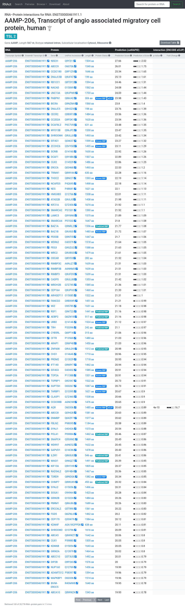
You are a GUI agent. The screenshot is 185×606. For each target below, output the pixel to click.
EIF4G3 (55, 370)
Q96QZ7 (69, 460)
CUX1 (54, 540)
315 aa (88, 332)
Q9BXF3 (69, 114)
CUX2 (54, 162)
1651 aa (89, 306)
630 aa (88, 172)
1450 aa (89, 343)
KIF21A (55, 204)
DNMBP (55, 418)
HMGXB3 (56, 194)
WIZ (53, 306)
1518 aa (89, 242)
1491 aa (89, 460)
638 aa (88, 524)
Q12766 (69, 194)
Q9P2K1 (69, 119)
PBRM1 (55, 503)
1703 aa (89, 93)
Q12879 (69, 551)
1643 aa (89, 546)
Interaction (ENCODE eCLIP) (168, 50)
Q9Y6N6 (69, 215)
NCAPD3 (55, 183)
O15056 (69, 487)
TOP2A (55, 375)
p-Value (156, 55)
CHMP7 (55, 482)
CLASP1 (55, 396)
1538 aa (89, 194)
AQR (53, 407)
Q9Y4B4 (69, 471)
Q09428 (69, 412)
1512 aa (89, 348)
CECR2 (54, 114)
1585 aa (89, 284)
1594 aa (89, 82)
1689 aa (89, 503)
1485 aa (89, 407)
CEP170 (55, 519)
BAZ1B (54, 231)
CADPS (55, 279)
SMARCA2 (56, 210)
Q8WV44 (69, 172)
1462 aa (89, 364)
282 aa (88, 258)
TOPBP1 (55, 380)
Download (54, 4)
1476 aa (89, 402)
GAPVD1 (55, 450)
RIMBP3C (56, 263)
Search (19, 4)
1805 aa (89, 466)
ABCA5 (55, 535)
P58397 (69, 572)
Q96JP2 (69, 130)
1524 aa (89, 322)
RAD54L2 (56, 471)
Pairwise (29, 4)
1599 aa (89, 140)
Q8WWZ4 (70, 592)
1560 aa (89, 103)
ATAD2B (55, 199)
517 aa (88, 316)
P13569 (69, 338)
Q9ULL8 (69, 135)
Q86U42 (69, 98)
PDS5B (54, 236)
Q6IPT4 (69, 332)
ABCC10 (55, 556)
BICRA (54, 103)
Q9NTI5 (69, 236)
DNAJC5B (56, 76)
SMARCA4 (56, 220)
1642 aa (89, 535)
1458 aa (89, 199)
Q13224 (69, 498)
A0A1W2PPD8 (73, 524)
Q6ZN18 (69, 316)
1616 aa (89, 529)
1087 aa (89, 386)
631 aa (88, 124)
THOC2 (55, 178)
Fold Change (172, 55)
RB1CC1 (55, 82)
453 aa (88, 482)
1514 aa (89, 578)
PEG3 (54, 247)
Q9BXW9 (70, 300)
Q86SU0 (69, 455)
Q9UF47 (69, 76)
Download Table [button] (170, 42)
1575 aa (89, 215)
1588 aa (89, 247)
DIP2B (54, 562)
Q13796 (69, 529)
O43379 (69, 242)
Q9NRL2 (69, 226)
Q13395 (69, 391)
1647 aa (89, 220)
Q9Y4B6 (69, 156)
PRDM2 (55, 359)
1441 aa (89, 311)
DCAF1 (54, 156)
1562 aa (89, 87)
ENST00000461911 (36, 60)
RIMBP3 (55, 274)
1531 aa (89, 375)
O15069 (69, 87)
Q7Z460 (69, 396)
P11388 (69, 375)
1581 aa (89, 412)
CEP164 (55, 290)
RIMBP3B (56, 268)
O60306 (69, 407)
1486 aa (89, 162)
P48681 (69, 188)
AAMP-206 (11, 60)
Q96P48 (69, 343)
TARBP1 (55, 391)
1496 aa (89, 487)
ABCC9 (55, 66)
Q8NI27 (69, 178)
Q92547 (69, 380)
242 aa (88, 327)
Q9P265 (69, 562)
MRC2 (54, 252)
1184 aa (89, 423)
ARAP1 (55, 343)
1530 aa (89, 130)
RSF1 (54, 311)
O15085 (69, 295)
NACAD (55, 87)
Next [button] (100, 600)
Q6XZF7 (69, 418)
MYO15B (55, 130)
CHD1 (54, 354)
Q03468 (69, 167)
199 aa (88, 76)
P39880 (69, 540)
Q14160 (69, 151)
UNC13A (55, 93)
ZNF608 (55, 348)
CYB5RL (55, 332)
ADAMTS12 (57, 572)
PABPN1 (55, 98)
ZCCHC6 (55, 146)
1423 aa (89, 492)
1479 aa (89, 252)
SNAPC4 (55, 439)
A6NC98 (69, 402)
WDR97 (55, 444)
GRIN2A (55, 551)
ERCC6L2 (56, 508)
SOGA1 (55, 492)
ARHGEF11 (57, 295)
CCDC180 (56, 71)
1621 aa (89, 188)
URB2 (54, 322)
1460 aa (89, 290)
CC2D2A (55, 119)
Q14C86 (69, 450)
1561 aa (89, 508)
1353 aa (89, 279)
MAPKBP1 (56, 578)
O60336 (69, 578)
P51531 (69, 210)
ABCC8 (55, 412)
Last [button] (107, 600)
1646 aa (89, 71)
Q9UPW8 (70, 93)
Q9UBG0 (69, 252)
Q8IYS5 (69, 258)
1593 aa (89, 178)
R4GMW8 (70, 583)
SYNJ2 (54, 487)
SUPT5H (55, 386)
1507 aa (89, 156)
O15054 (69, 546)
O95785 (69, 306)
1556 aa (89, 226)
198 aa (88, 108)
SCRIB (54, 151)
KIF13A (55, 466)
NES (53, 188)
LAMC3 (55, 215)
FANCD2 (55, 300)
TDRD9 (54, 476)
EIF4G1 (55, 140)
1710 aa (89, 354)
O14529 (69, 162)
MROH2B (56, 284)
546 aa (88, 455)
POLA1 (54, 434)
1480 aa (89, 338)
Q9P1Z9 (69, 71)
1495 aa (89, 146)
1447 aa (89, 236)
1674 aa (89, 204)
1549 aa (89, 66)
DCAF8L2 (56, 124)
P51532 (69, 220)
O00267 (69, 386)
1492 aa (89, 556)
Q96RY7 (69, 364)
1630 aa (89, 151)
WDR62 (55, 242)
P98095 (69, 423)
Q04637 (69, 140)
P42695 (69, 183)
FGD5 (54, 513)
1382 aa (89, 476)
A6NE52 (69, 444)
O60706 (69, 66)
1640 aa (89, 583)
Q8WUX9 (70, 482)
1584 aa (89, 519)
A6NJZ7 (69, 263)
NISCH (54, 60)
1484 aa (89, 114)
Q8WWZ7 (70, 535)
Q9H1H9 (69, 466)
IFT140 (55, 364)
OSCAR (55, 258)
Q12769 (69, 567)
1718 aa (89, 359)
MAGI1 (54, 460)
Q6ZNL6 (69, 513)
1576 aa (89, 562)
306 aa (88, 98)
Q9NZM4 (70, 103)
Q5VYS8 (69, 146)
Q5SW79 (69, 519)
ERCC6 (54, 167)
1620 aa (89, 119)
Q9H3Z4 (69, 108)
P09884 (69, 434)
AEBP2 (54, 316)
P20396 (69, 327)
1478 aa (89, 450)
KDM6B (55, 546)
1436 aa (89, 567)
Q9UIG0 (69, 231)
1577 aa (89, 418)
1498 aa (89, 183)
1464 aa (89, 551)
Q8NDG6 (69, 476)
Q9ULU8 (69, 279)
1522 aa (89, 295)
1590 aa (89, 210)
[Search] (152, 4)
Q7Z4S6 (69, 204)
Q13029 (69, 359)
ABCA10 (55, 592)
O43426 (69, 428)
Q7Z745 (69, 284)
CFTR (54, 338)
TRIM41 (55, 172)
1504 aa (89, 60)
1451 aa (89, 300)
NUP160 (55, 567)
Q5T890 (69, 508)
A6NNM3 (70, 268)
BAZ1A (54, 226)
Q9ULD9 (69, 348)
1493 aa (89, 135)
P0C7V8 (69, 124)
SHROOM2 (57, 529)
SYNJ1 (54, 428)
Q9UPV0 (69, 290)
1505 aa (89, 540)
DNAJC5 (55, 108)
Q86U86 (69, 503)
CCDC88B (56, 402)
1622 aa (89, 444)
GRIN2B (55, 498)
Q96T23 (69, 311)
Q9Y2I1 (69, 60)
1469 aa (89, 439)
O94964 (69, 492)
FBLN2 (54, 423)
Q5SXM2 (70, 439)
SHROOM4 (57, 135)
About (66, 4)
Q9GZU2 (69, 247)
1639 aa (89, 263)
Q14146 (69, 322)
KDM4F (55, 524)
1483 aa (89, 231)
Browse (41, 4)
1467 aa (89, 471)
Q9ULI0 (69, 199)
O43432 (69, 370)
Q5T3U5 (69, 556)
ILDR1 (54, 455)
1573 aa (89, 428)
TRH (53, 327)
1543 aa (89, 592)
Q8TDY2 (69, 82)
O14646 (69, 354)
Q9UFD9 (69, 274)
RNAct (6, 4)
